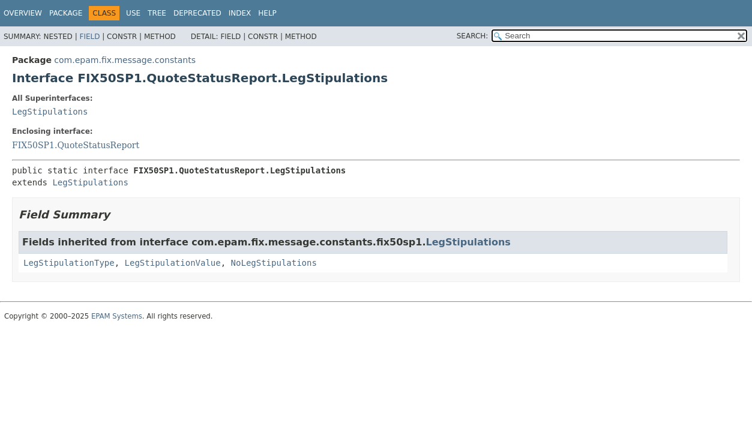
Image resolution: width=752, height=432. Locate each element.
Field (89, 36)
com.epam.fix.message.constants (125, 60)
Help (267, 13)
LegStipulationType (69, 263)
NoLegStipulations (274, 263)
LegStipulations (50, 111)
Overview (23, 13)
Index (240, 13)
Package (65, 13)
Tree (157, 13)
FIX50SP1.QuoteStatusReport (75, 145)
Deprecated (197, 13)
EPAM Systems (116, 316)
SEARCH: (473, 36)
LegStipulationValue (173, 263)
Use (133, 13)
